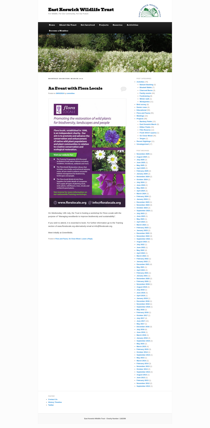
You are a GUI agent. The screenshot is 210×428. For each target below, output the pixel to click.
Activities (132, 25)
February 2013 (142, 380)
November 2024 (143, 177)
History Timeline (55, 402)
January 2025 (142, 174)
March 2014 (141, 361)
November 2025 (143, 154)
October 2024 (142, 179)
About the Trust (67, 25)
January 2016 (142, 338)
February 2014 (142, 363)
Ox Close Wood (74, 239)
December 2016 (143, 327)
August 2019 (142, 287)
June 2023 (141, 216)
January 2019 (142, 298)
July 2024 (141, 182)
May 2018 (140, 310)
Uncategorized (143, 144)
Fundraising (145, 96)
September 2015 (143, 341)
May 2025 (140, 165)
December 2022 (143, 233)
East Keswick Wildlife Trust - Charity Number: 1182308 (105, 419)
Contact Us (52, 399)
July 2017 (141, 318)
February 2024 (142, 196)
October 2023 (142, 208)
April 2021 (141, 270)
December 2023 (143, 202)
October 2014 (142, 352)
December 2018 (143, 301)
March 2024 (141, 194)
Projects (103, 25)
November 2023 (143, 205)
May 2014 (140, 358)
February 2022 (142, 259)
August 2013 (142, 375)
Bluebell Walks (146, 87)
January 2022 (142, 261)
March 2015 (141, 346)
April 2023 (141, 222)
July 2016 (141, 329)
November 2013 (143, 366)
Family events (145, 93)
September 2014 (143, 355)
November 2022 (143, 236)
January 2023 (142, 230)
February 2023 (142, 228)
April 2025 (141, 168)
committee (71, 93)
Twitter (51, 405)
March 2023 (141, 225)
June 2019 (141, 293)
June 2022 (141, 247)
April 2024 (141, 191)
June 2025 (141, 162)
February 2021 (142, 273)
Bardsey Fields (146, 121)
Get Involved (88, 25)
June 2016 (141, 332)
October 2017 (142, 315)
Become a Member (58, 30)
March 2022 (141, 256)
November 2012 (143, 383)
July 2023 (141, 213)
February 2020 (142, 281)
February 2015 (142, 349)
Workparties (145, 102)
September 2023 (143, 211)
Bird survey (141, 104)
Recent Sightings (144, 141)
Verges (142, 138)
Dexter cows (142, 107)
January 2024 (142, 199)
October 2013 (142, 369)
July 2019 (141, 290)
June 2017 (141, 321)
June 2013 (141, 378)
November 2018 (143, 304)
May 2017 (140, 324)
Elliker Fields (145, 127)
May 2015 (140, 344)
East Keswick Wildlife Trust (81, 9)
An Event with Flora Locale (75, 88)
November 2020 (143, 279)
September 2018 (143, 307)
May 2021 (140, 267)
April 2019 (141, 296)
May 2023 (140, 219)
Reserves (117, 25)
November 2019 (143, 284)
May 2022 (140, 250)
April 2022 (141, 253)
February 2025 (142, 171)
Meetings (140, 116)
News (52, 25)
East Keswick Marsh (148, 124)
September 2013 (143, 372)
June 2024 (141, 185)
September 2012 (143, 386)
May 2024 (140, 188)
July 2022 (141, 244)
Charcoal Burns (146, 90)
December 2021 (143, 264)
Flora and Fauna (61, 239)
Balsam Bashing (146, 85)
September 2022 (143, 239)
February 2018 (142, 312)
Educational (142, 110)
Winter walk (144, 99)
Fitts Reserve (145, 130)
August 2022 (142, 242)
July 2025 (141, 160)
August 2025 (142, 157)
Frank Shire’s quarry (148, 133)
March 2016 (141, 335)
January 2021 (142, 276)
